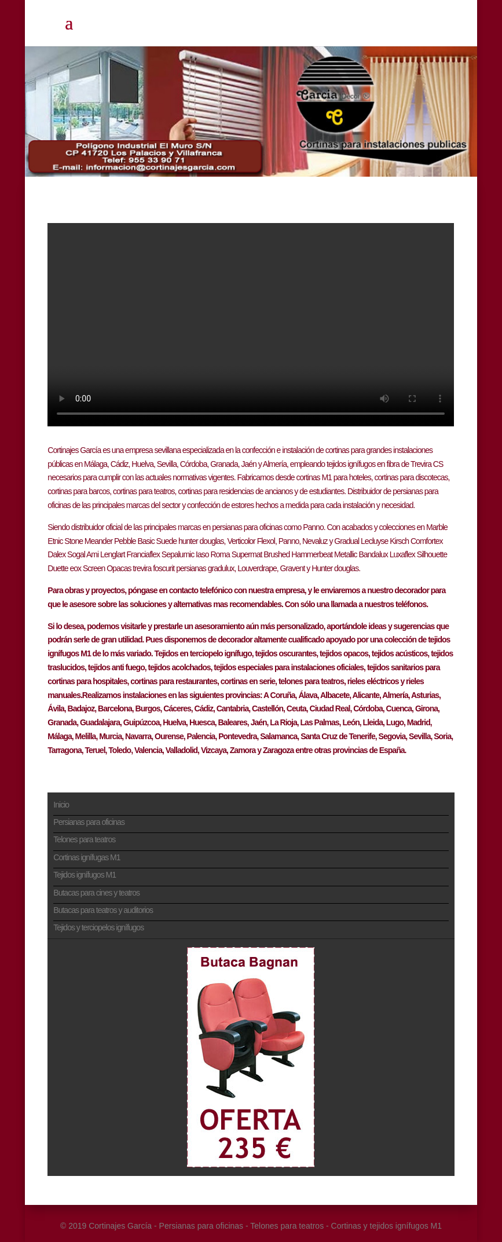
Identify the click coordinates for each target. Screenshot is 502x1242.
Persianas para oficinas (88, 822)
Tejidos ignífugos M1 (84, 874)
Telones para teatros (84, 839)
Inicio (61, 804)
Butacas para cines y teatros (96, 892)
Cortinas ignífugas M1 (86, 857)
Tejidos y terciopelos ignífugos (98, 927)
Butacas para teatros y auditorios (103, 910)
